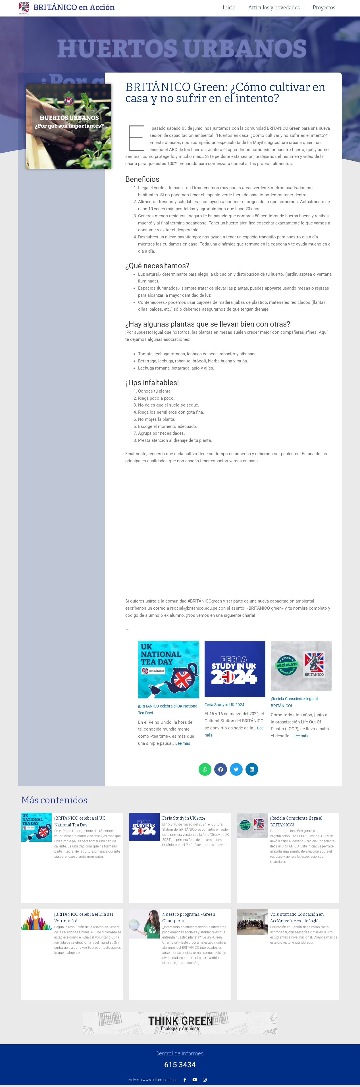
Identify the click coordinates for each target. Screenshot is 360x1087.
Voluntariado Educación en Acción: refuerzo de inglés (301, 917)
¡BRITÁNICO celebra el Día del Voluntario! (85, 917)
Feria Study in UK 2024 (226, 704)
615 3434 (180, 1063)
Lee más (183, 743)
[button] (205, 769)
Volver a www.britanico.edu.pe (153, 1080)
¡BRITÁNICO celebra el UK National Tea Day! (85, 821)
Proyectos (324, 8)
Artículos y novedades (274, 8)
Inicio (229, 8)
